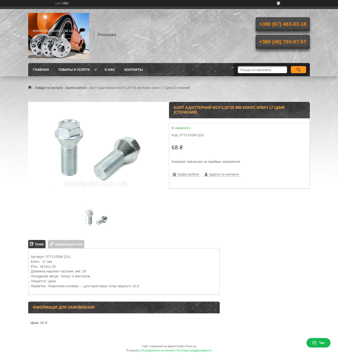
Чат (318, 343)
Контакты (133, 70)
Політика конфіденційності (194, 350)
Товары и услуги (74, 70)
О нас (109, 70)
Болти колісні (76, 88)
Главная (41, 70)
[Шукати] (298, 69)
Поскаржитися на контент (158, 350)
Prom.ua (191, 346)
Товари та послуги (48, 88)
